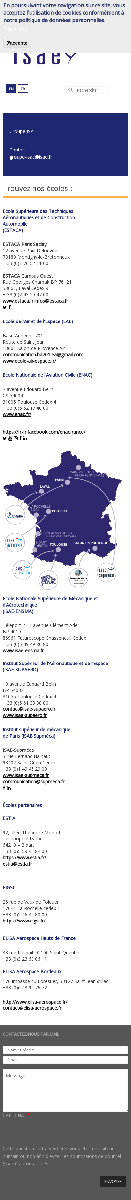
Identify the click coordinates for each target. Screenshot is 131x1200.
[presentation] (53, 1132)
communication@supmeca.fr (33, 781)
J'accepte (16, 43)
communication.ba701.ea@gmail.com (43, 354)
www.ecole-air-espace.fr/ (29, 361)
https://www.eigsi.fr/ (24, 921)
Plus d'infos (15, 29)
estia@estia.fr (17, 864)
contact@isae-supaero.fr (29, 709)
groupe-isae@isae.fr (30, 157)
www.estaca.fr (18, 301)
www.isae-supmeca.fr (26, 775)
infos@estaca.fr (51, 301)
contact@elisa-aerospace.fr (32, 1008)
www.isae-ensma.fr (23, 650)
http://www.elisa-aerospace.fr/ (35, 1002)
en (11, 88)
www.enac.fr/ (17, 414)
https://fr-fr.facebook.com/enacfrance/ (44, 432)
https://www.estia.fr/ (24, 857)
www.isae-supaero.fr (25, 715)
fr (23, 88)
